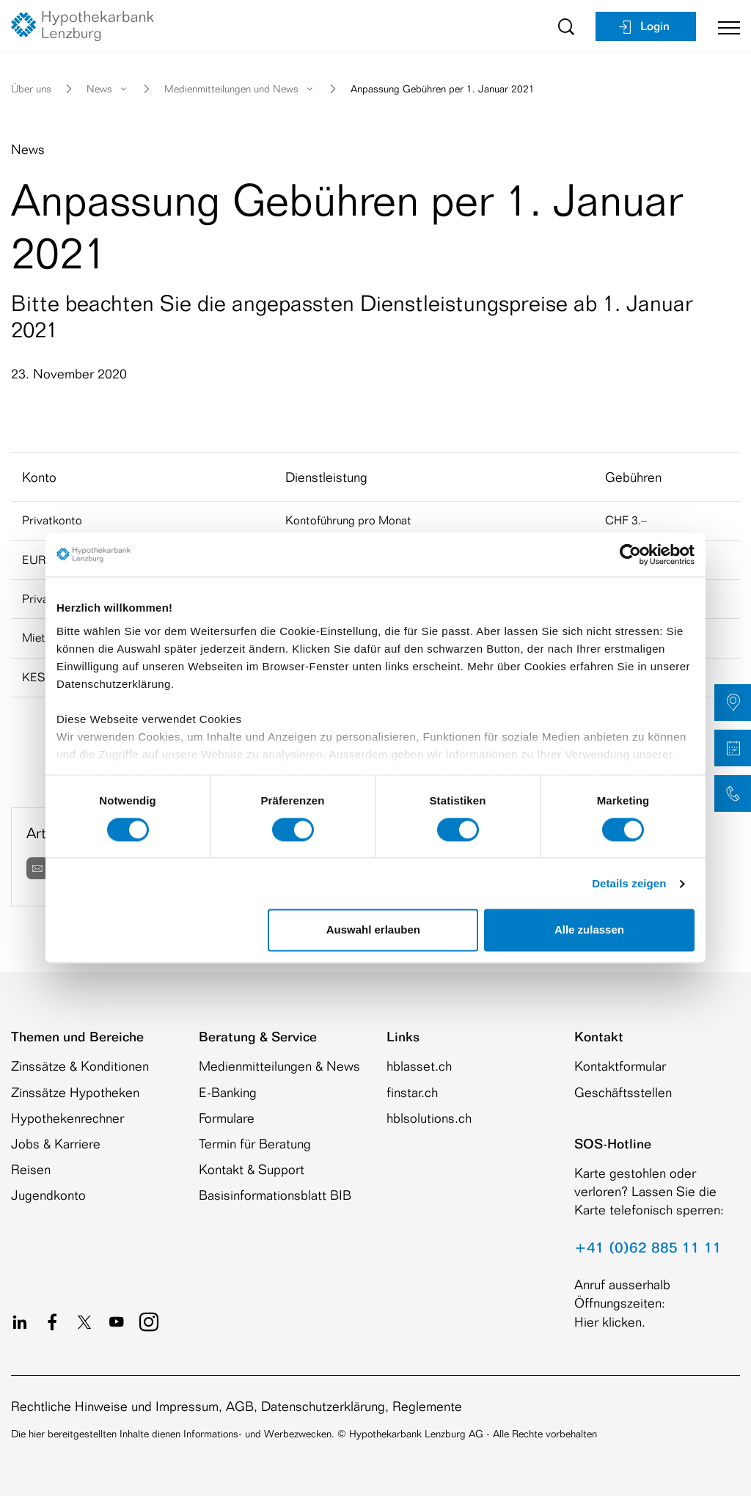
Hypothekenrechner (67, 1118)
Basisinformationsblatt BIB (275, 1195)
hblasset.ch (419, 1065)
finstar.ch (412, 1092)
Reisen (31, 1169)
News (108, 88)
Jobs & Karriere (55, 1143)
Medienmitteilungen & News (279, 1065)
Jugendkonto (48, 1195)
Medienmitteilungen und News (239, 88)
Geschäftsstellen (623, 1092)
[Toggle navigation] (723, 26)
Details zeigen (629, 883)
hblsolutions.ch (429, 1118)
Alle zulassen (589, 930)
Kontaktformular (620, 1065)
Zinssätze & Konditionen (80, 1065)
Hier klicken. (609, 1321)
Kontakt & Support (251, 1169)
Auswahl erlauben (373, 930)
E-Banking (228, 1092)
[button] (732, 702)
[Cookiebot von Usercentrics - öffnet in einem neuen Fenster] (630, 554)
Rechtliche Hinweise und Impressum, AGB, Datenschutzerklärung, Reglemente (236, 1406)
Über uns (31, 88)
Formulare (226, 1118)
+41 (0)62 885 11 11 (648, 1247)
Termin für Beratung (255, 1143)
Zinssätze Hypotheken (75, 1092)
